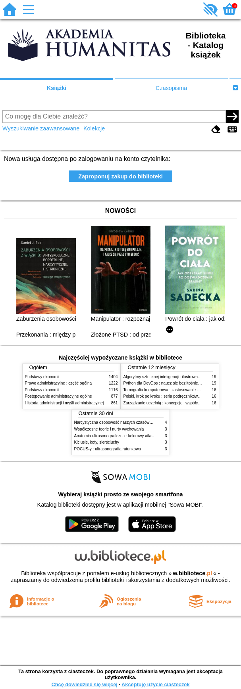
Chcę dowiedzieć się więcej (84, 684)
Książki (57, 88)
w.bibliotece (192, 573)
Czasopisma (171, 88)
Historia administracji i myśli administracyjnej (64, 403)
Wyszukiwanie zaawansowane (40, 128)
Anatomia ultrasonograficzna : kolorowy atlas (114, 436)
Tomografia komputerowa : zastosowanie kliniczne (167, 390)
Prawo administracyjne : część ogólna (58, 383)
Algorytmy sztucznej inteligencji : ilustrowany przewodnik (173, 377)
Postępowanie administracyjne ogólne (58, 396)
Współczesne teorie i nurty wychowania (109, 429)
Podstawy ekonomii (42, 377)
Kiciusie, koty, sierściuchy (97, 442)
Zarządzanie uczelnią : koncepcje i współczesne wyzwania (175, 403)
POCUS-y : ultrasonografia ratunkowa (107, 449)
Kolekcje (94, 128)
